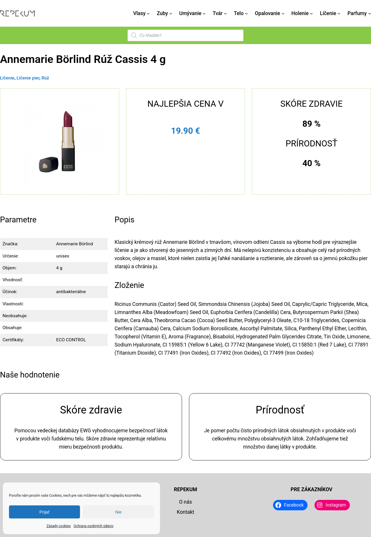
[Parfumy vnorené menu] (369, 13)
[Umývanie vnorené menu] (204, 13)
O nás (185, 502)
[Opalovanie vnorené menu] (282, 13)
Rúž (45, 78)
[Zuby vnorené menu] (170, 13)
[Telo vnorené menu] (246, 13)
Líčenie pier (28, 78)
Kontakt (185, 512)
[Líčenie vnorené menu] (338, 13)
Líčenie (7, 78)
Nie (118, 511)
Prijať (44, 511)
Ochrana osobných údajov (94, 526)
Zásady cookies (58, 526)
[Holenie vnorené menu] (311, 13)
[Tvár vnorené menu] (225, 13)
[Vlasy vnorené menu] (148, 13)
